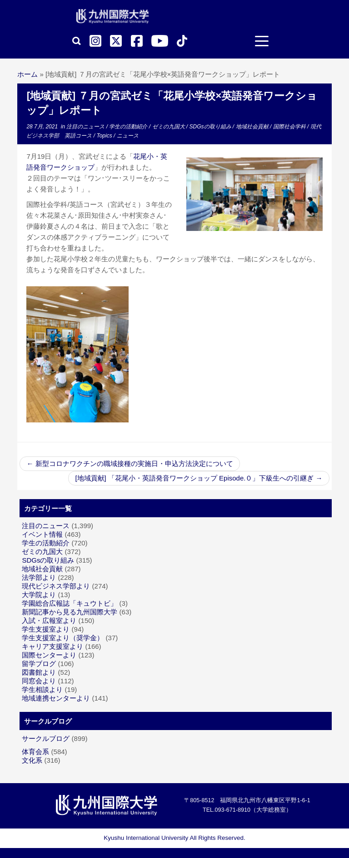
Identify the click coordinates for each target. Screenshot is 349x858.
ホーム (27, 74)
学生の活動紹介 (129, 126)
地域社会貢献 (253, 126)
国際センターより (49, 655)
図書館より (39, 672)
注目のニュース (86, 126)
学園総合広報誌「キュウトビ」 (69, 603)
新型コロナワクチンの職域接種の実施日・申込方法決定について (129, 463)
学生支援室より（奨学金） (63, 638)
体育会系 (35, 751)
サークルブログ (46, 738)
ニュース (128, 135)
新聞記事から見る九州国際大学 (69, 612)
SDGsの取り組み (211, 126)
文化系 (32, 760)
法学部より (39, 577)
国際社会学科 (290, 126)
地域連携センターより (56, 698)
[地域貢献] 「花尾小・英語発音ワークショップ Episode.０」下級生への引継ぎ (198, 478)
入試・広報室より (49, 620)
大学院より (39, 594)
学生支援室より (46, 629)
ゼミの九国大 (169, 126)
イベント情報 (42, 534)
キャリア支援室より (52, 646)
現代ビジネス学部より (56, 586)
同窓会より (39, 681)
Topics (105, 135)
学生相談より (42, 689)
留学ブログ (39, 663)
